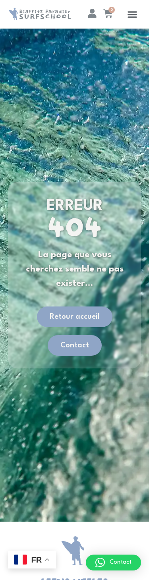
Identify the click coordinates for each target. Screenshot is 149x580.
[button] (132, 14)
